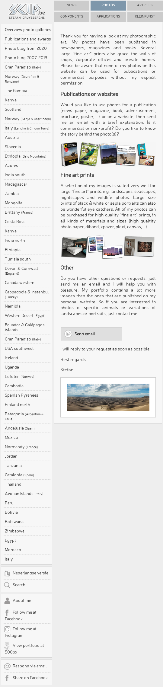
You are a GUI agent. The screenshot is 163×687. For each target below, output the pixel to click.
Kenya (11, 99)
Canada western (19, 282)
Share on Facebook (26, 678)
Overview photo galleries (28, 29)
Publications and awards (28, 39)
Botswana (14, 521)
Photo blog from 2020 (26, 48)
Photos (108, 5)
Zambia (12, 193)
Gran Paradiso (23, 67)
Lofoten (19, 376)
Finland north (17, 404)
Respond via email (25, 666)
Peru (9, 502)
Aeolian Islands (24, 493)
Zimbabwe (14, 531)
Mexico (11, 437)
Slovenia (13, 146)
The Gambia (16, 90)
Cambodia (14, 385)
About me (17, 601)
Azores (11, 165)
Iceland (11, 357)
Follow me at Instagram (20, 632)
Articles (145, 5)
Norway (22, 79)
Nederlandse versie (26, 573)
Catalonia (19, 474)
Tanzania (13, 465)
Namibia (13, 306)
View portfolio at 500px (24, 648)
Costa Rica (14, 221)
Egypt (10, 540)
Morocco (13, 549)
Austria (12, 137)
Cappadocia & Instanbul (27, 294)
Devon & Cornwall (21, 271)
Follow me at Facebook (20, 615)
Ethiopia (25, 156)
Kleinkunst (145, 16)
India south (15, 174)
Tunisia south (18, 259)
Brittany (19, 212)
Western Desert (25, 315)
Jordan (11, 456)
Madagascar (16, 184)
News (72, 5)
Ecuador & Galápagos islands (25, 327)
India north (15, 240)
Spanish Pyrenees (21, 395)
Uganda (12, 367)
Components (71, 16)
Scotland (13, 109)
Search (14, 585)
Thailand (13, 484)
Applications (108, 16)
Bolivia (11, 512)
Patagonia (24, 416)
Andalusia (20, 428)
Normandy (21, 446)
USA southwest (19, 348)
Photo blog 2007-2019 (26, 57)
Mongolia (13, 202)
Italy (27, 128)
